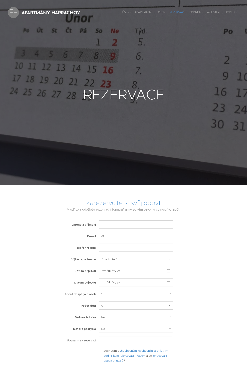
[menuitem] (210, 12)
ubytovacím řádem (133, 355)
